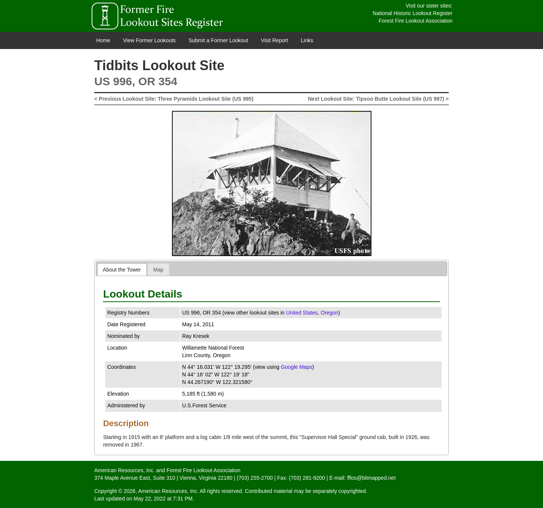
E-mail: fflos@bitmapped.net (362, 478)
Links (307, 40)
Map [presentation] (158, 270)
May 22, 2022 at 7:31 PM (162, 499)
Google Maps (296, 367)
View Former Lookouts (149, 40)
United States (302, 313)
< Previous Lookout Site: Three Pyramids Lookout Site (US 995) (173, 99)
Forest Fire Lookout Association (415, 21)
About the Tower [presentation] (122, 270)
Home (103, 40)
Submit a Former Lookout (218, 40)
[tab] (122, 269)
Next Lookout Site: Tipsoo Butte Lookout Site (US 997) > (378, 99)
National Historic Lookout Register (412, 13)
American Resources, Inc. (124, 470)
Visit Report (274, 40)
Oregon (329, 313)
